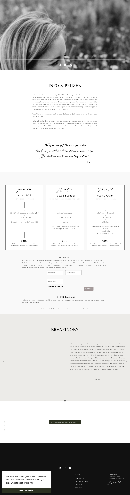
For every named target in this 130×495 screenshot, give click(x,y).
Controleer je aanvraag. (56, 286)
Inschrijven (88, 289)
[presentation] (63, 292)
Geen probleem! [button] (26, 490)
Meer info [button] (28, 483)
